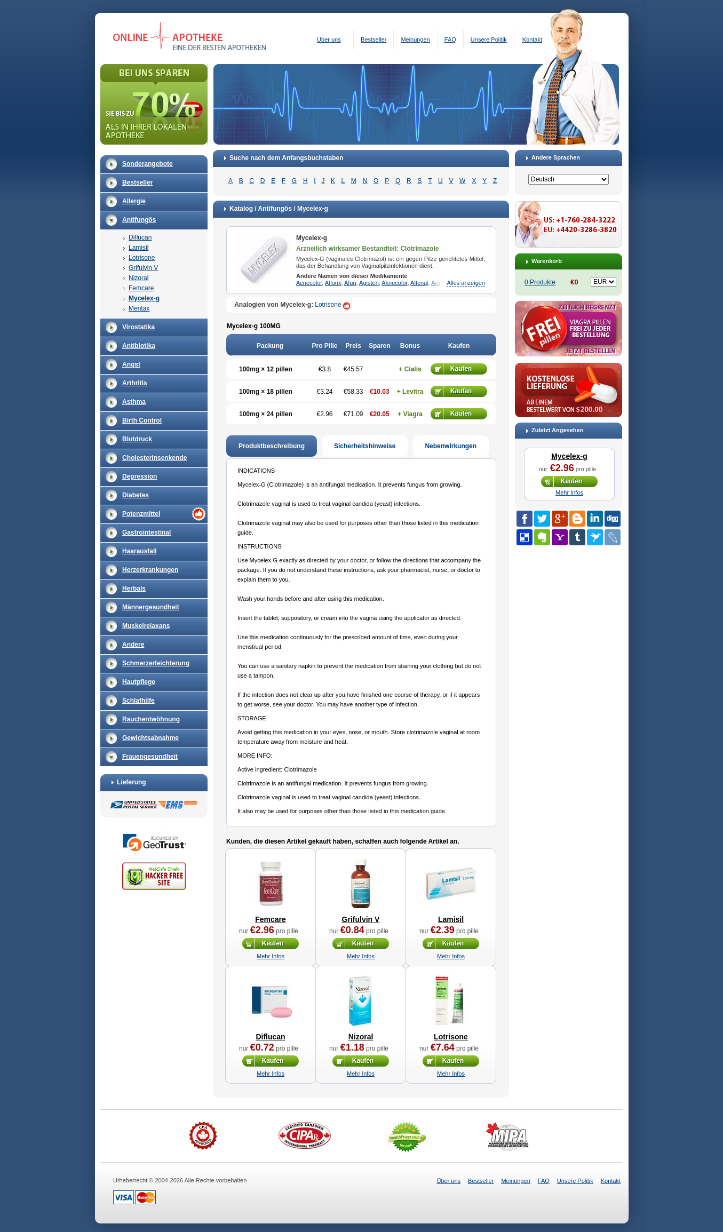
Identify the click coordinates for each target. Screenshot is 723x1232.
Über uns (329, 39)
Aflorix (333, 283)
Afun (350, 283)
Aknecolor (394, 283)
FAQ (450, 39)
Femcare (141, 288)
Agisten (369, 283)
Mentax (139, 308)
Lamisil (138, 247)
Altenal (419, 283)
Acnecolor (309, 283)
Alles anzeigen (466, 283)
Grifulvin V (143, 268)
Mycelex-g (144, 298)
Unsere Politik (489, 39)
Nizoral (138, 278)
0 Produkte (540, 282)
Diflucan (140, 237)
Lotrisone (142, 257)
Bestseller (373, 39)
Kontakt (532, 39)
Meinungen (415, 39)
